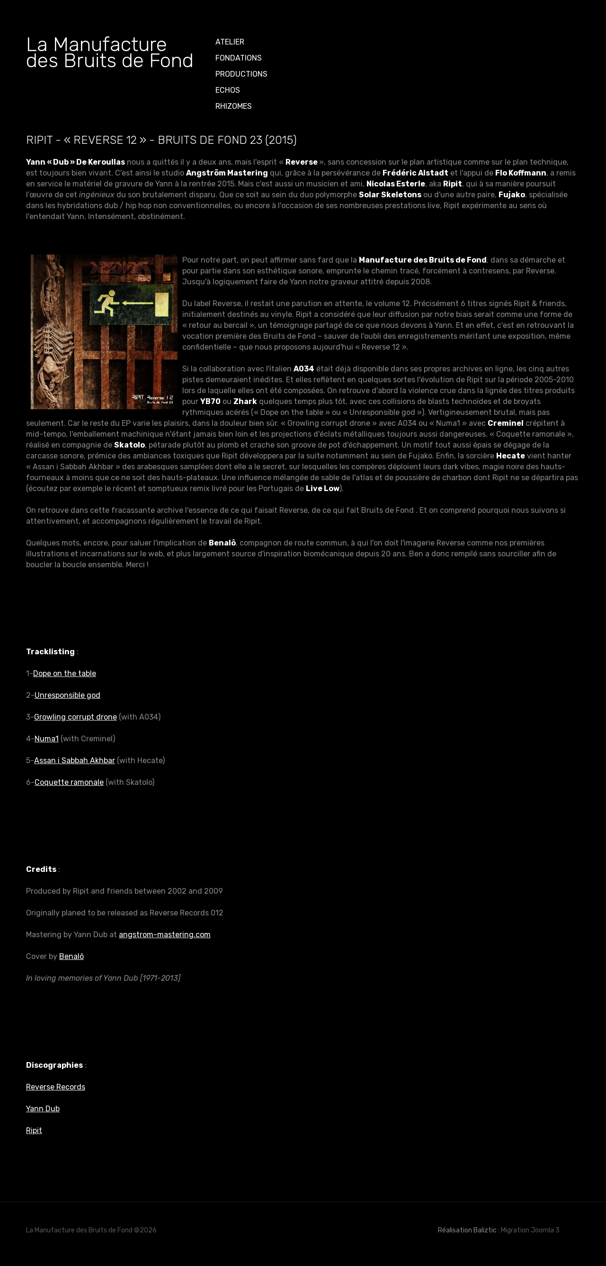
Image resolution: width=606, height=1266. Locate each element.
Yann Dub (43, 1108)
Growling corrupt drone (75, 716)
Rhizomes (233, 106)
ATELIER (229, 41)
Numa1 (47, 738)
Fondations (238, 57)
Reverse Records (55, 1086)
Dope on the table (64, 673)
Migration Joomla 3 (530, 1230)
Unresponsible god (67, 695)
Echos (227, 90)
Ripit (34, 1130)
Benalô (71, 956)
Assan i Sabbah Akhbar (74, 760)
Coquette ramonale (69, 782)
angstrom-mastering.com (165, 934)
